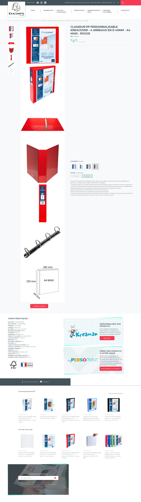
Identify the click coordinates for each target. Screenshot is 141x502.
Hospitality (125, 10)
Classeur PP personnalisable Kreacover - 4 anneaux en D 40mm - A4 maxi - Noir (113, 418)
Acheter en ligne (39, 306)
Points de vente (95, 2)
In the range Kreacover (26, 391)
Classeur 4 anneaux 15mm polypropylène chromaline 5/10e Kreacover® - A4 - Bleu (91, 418)
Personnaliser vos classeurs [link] (110, 369)
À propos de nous (70, 2)
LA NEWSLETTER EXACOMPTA (38, 474)
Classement (16, 20)
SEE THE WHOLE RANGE (116, 393)
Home (10, 20)
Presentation (79, 10)
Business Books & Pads (94, 11)
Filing (33, 10)
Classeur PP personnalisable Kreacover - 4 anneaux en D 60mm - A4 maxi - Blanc (26, 454)
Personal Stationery (107, 11)
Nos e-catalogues (83, 2)
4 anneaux (87, 176)
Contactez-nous (106, 2)
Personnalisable (34, 20)
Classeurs (25, 20)
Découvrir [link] (107, 338)
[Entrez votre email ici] (38, 478)
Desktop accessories (61, 11)
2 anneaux (75, 176)
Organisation (48, 10)
